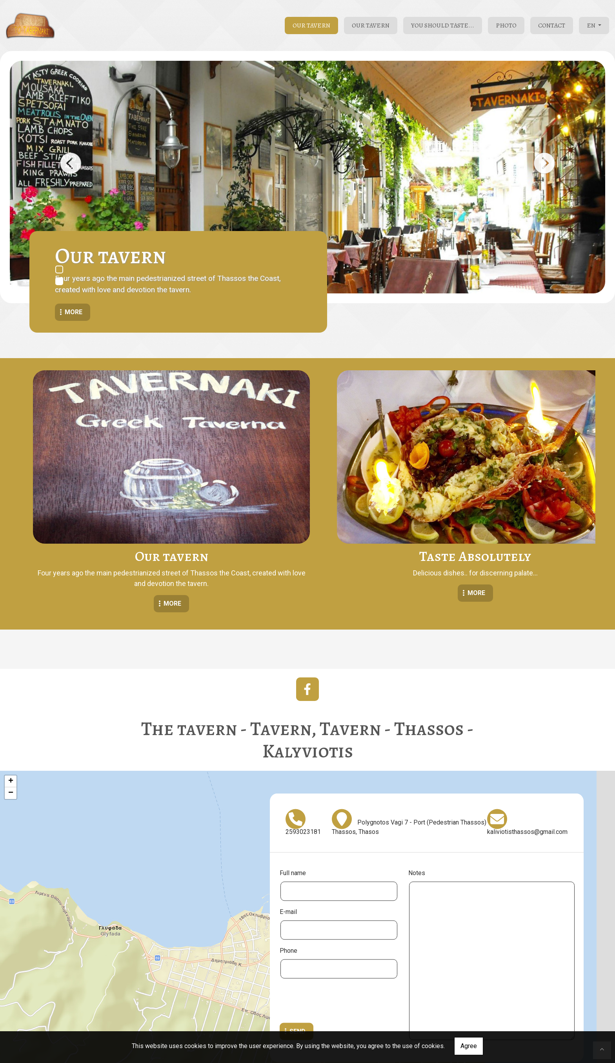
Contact (551, 25)
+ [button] (10, 727)
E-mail (288, 857)
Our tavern (311, 25)
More (73, 312)
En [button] (592, 25)
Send (297, 977)
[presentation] (339, 947)
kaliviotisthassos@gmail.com (527, 777)
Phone (288, 896)
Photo (506, 25)
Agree (468, 1046)
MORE (116, 544)
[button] (70, 163)
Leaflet (305, 1027)
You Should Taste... (442, 25)
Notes (416, 818)
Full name (293, 818)
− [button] (10, 739)
